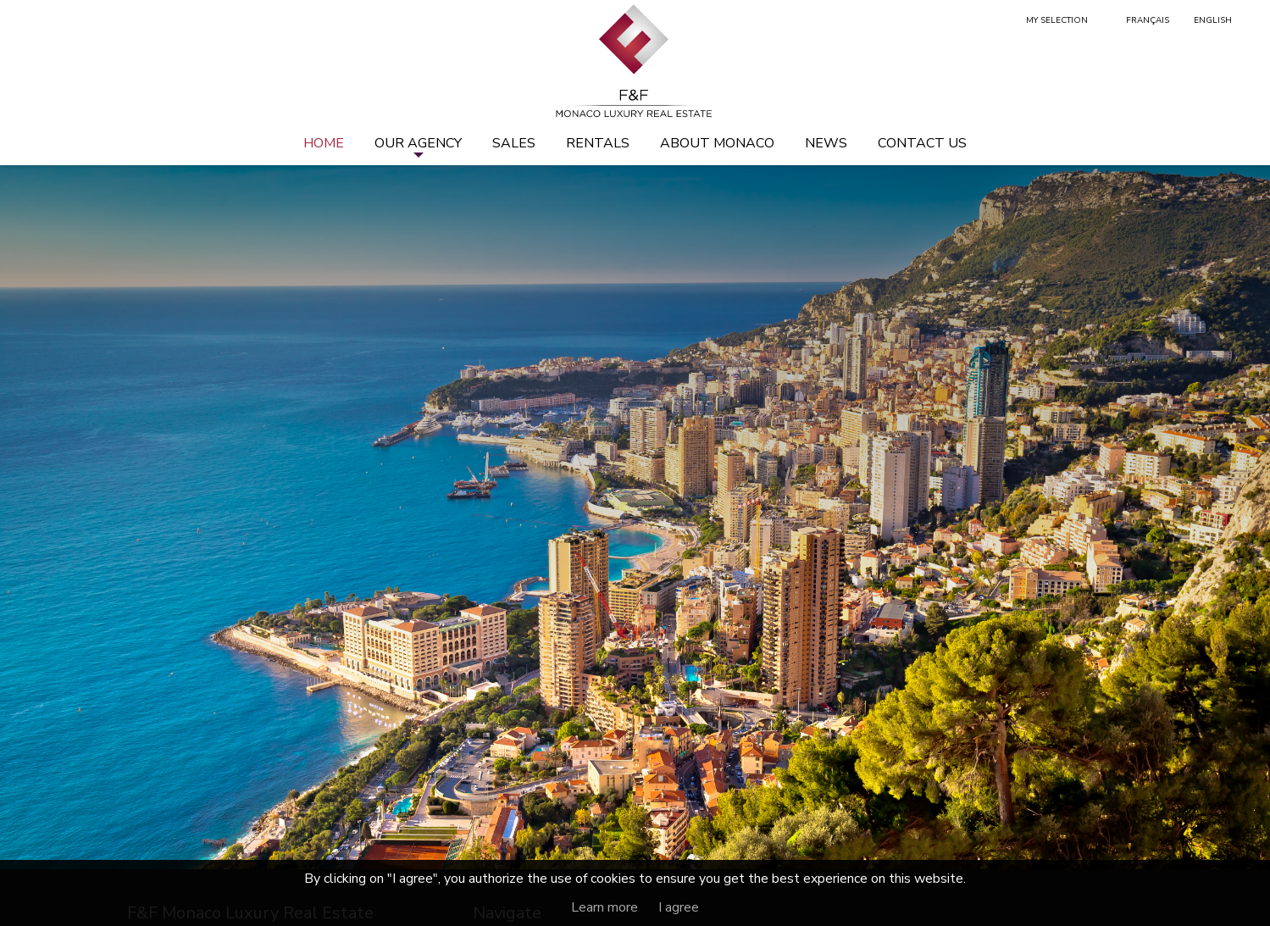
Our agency (418, 143)
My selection (1057, 20)
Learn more (604, 907)
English (1213, 20)
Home (323, 143)
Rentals (597, 143)
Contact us (922, 143)
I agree (678, 907)
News (826, 143)
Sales (513, 143)
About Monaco (717, 143)
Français (1147, 20)
